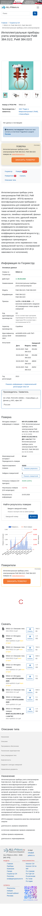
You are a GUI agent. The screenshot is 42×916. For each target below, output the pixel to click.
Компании (10, 869)
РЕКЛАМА (37, 145)
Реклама (10, 896)
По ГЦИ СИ (30, 874)
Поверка (21, 172)
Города (9, 871)
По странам (30, 871)
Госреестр (8, 171)
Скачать (23, 176)
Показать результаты (31, 468)
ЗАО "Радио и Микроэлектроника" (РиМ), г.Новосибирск (28, 111)
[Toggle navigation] (38, 7)
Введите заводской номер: (17, 508)
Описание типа (10, 180)
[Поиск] (15, 13)
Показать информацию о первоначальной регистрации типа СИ (21, 385)
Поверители (10, 176)
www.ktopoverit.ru (18, 154)
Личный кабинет (13, 893)
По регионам (30, 876)
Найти (33, 516)
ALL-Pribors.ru (10, 7)
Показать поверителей (31, 476)
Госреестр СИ (12, 874)
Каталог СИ (30, 864)
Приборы (10, 866)
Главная (10, 864)
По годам (29, 881)
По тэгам (29, 879)
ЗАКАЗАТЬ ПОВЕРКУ (25, 160)
